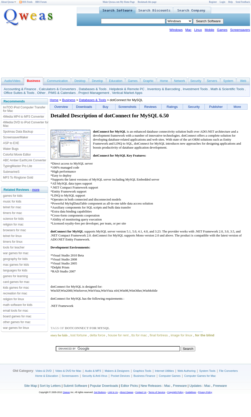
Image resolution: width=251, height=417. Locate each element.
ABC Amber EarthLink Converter (24, 160)
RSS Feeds (25, 2)
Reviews (150, 107)
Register (213, 2)
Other (41, 93)
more (36, 190)
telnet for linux (12, 236)
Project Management (93, 93)
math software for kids (17, 305)
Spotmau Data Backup (18, 131)
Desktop (80, 81)
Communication (57, 81)
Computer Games (169, 375)
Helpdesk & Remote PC (126, 89)
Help (230, 2)
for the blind (204, 335)
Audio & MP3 (93, 370)
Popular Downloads (104, 386)
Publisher (216, 107)
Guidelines (191, 392)
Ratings (172, 107)
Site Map (30, 386)
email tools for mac (15, 310)
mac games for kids (16, 264)
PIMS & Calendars (62, 93)
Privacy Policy (205, 392)
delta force (97, 335)
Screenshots (127, 107)
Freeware (180, 386)
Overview (61, 107)
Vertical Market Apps (127, 93)
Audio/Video (12, 81)
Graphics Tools (142, 370)
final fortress (159, 335)
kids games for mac (16, 287)
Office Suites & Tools (19, 93)
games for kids (12, 196)
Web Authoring (187, 370)
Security (195, 81)
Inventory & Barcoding (163, 89)
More (237, 107)
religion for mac (13, 224)
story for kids (59, 335)
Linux (198, 30)
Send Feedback (243, 2)
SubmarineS (11, 172)
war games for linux (16, 328)
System (228, 81)
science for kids (13, 218)
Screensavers (240, 30)
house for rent (118, 335)
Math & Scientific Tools (227, 89)
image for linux (181, 335)
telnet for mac (12, 207)
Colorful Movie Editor (17, 154)
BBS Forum (41, 2)
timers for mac (12, 213)
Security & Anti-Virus (94, 375)
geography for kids (15, 259)
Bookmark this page (147, 2)
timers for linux (12, 241)
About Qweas (8, 2)
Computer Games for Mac (200, 375)
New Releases (151, 386)
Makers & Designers (117, 370)
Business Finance (144, 375)
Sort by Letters (50, 386)
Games (222, 30)
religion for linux (13, 299)
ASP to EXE (11, 143)
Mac (188, 30)
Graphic (148, 81)
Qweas (66, 392)
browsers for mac (14, 230)
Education (115, 81)
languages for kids (15, 270)
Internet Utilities (164, 370)
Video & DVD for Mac (68, 370)
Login (222, 2)
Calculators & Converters (57, 89)
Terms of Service (156, 392)
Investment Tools (195, 89)
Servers (212, 81)
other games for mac (16, 322)
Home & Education (46, 375)
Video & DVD (44, 370)
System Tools (207, 370)
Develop (97, 81)
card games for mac (16, 282)
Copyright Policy (175, 392)
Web (243, 81)
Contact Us (140, 392)
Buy (105, 107)
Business (69, 100)
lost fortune (78, 335)
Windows (176, 30)
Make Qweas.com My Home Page (119, 2)
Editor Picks (129, 386)
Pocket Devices (120, 375)
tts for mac (139, 335)
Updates (196, 386)
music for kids (12, 201)
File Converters (228, 370)
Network (179, 81)
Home (164, 81)
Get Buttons (100, 392)
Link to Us (113, 392)
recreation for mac (15, 293)
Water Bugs (10, 149)
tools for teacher (13, 247)
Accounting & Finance (20, 89)
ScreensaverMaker (15, 137)
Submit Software (75, 386)
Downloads (84, 107)
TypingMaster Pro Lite (17, 166)
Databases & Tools (92, 89)
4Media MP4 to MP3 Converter (23, 116)
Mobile (209, 30)
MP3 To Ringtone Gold (18, 177)
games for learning (15, 276)
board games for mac (17, 316)
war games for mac (15, 253)
